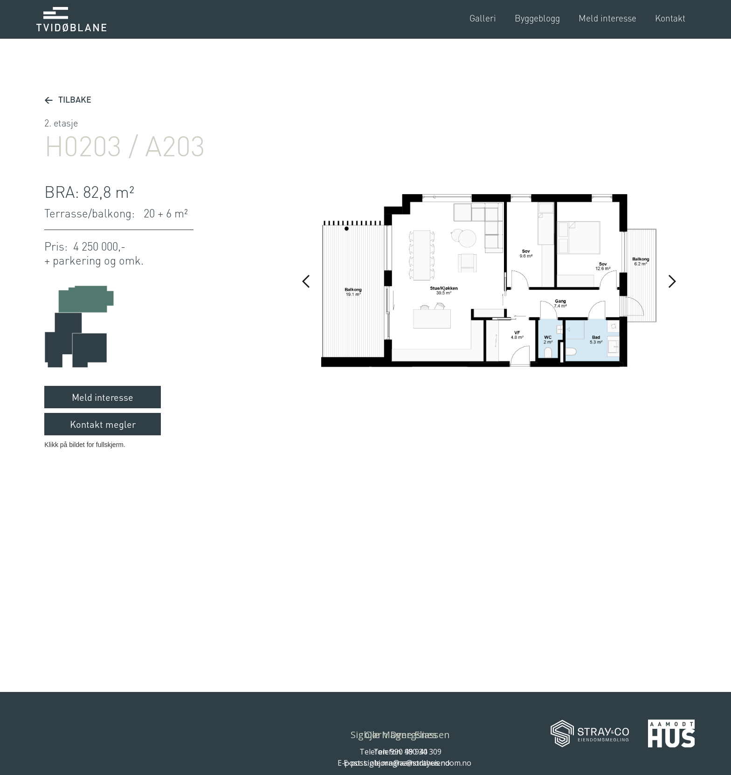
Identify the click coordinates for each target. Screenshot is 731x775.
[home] (71, 19)
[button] (306, 281)
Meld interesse (607, 18)
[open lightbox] (482, 18)
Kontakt (670, 18)
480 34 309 (422, 752)
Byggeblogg (537, 18)
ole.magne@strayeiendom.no (420, 763)
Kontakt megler (103, 424)
